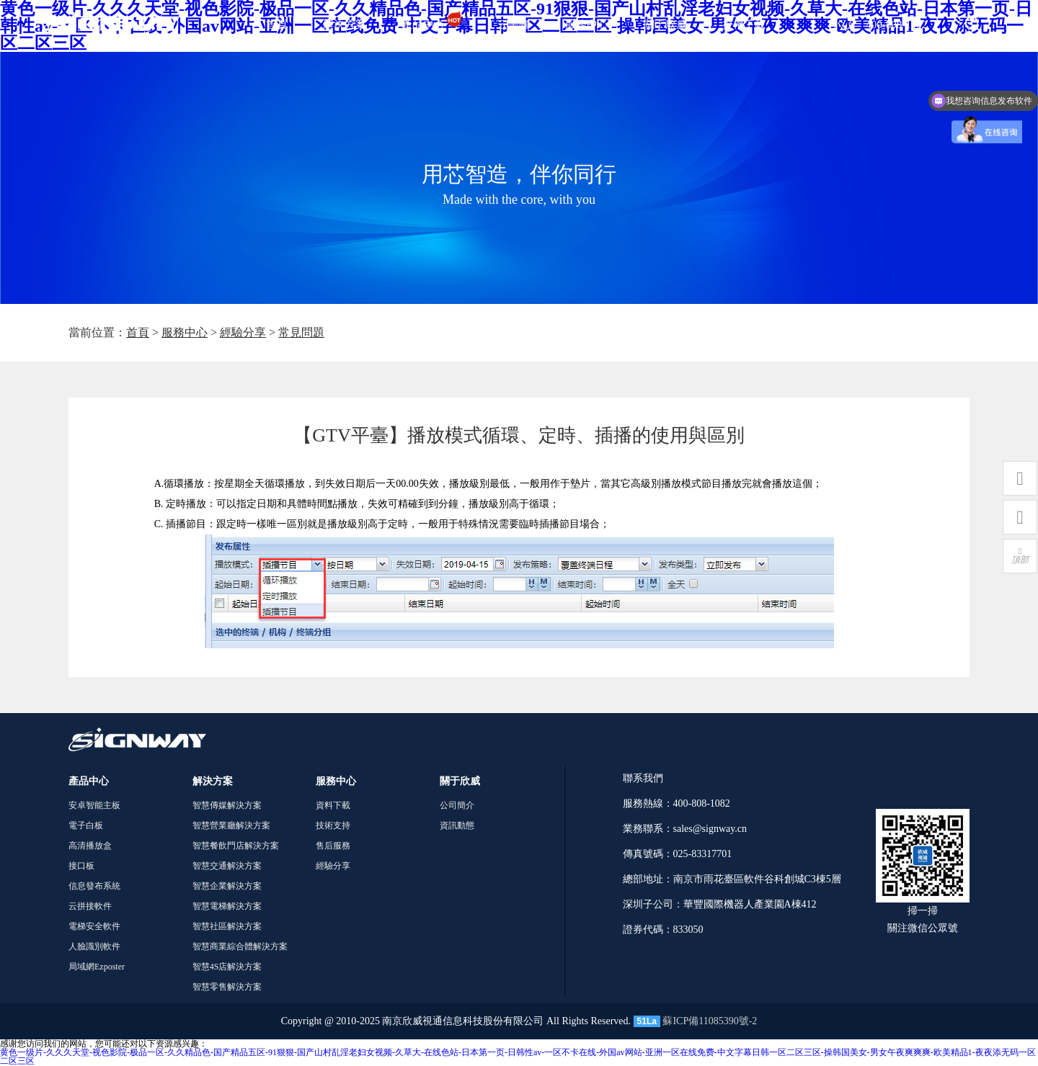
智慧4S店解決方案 (227, 967)
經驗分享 (243, 332)
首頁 (277, 24)
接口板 (81, 866)
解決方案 (344, 24)
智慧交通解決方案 (227, 866)
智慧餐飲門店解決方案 (235, 846)
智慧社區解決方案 (227, 926)
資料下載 (333, 805)
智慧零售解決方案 (227, 987)
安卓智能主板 (94, 805)
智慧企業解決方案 (227, 886)
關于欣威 (665, 24)
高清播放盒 (90, 846)
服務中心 (586, 24)
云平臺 (513, 24)
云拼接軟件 (90, 906)
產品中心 (432, 24)
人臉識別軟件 (94, 946)
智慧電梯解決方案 (227, 906)
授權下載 (744, 24)
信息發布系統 (94, 886)
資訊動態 (457, 825)
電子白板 (85, 825)
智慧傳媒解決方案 (227, 805)
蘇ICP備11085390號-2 (709, 1021)
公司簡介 (457, 805)
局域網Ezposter (96, 967)
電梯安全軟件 (94, 926)
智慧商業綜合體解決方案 (240, 946)
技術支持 (333, 825)
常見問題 (301, 332)
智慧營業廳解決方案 (231, 825)
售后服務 (333, 846)
